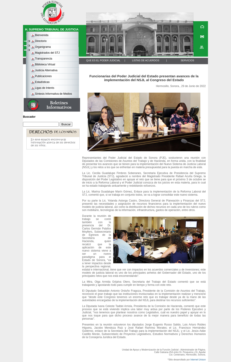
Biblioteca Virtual (45, 64)
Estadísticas (42, 82)
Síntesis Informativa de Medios (53, 93)
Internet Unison (198, 359)
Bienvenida (41, 35)
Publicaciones (43, 76)
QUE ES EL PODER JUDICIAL (103, 60)
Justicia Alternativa (46, 70)
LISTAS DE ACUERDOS (145, 60)
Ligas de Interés (44, 87)
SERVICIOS (187, 60)
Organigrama (43, 46)
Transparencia (43, 58)
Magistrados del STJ (47, 52)
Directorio (40, 41)
